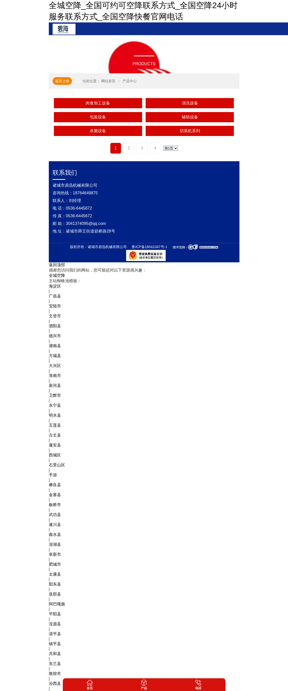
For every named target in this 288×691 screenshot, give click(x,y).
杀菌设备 (98, 131)
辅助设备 (190, 117)
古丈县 (55, 435)
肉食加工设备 (98, 103)
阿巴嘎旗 (57, 604)
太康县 (55, 574)
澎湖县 (55, 544)
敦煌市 (55, 673)
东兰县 (55, 663)
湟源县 (55, 624)
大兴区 (55, 365)
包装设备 (98, 117)
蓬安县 (55, 445)
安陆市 (55, 306)
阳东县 (55, 584)
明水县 (55, 415)
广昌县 (55, 296)
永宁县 (55, 405)
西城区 (55, 455)
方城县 (55, 356)
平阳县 (55, 614)
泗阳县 (55, 326)
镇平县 (55, 644)
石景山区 (57, 465)
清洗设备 (190, 103)
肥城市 (55, 564)
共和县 (55, 654)
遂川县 (55, 524)
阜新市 (55, 554)
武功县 (55, 514)
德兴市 (55, 336)
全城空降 (57, 275)
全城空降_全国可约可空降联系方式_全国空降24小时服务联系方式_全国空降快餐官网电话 (143, 11)
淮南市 (55, 375)
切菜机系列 (190, 131)
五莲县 (55, 425)
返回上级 (62, 81)
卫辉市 (55, 395)
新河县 (55, 385)
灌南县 (55, 346)
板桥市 (55, 505)
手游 (53, 475)
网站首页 (108, 81)
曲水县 (55, 534)
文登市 (55, 316)
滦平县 (55, 634)
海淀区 (55, 286)
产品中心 (130, 81)
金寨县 (55, 495)
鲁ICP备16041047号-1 (149, 247)
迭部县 (55, 594)
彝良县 (55, 485)
